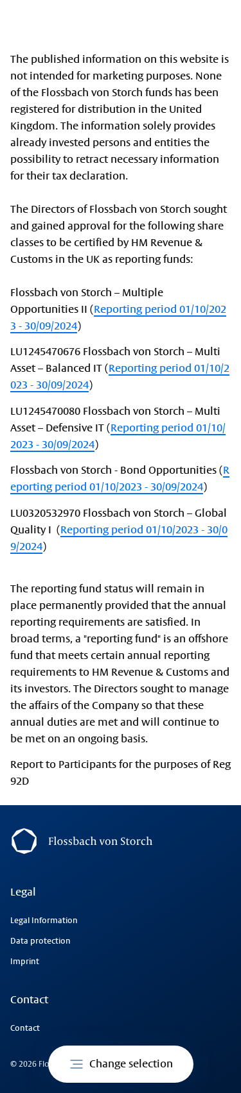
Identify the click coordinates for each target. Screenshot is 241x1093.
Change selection (121, 1064)
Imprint (24, 961)
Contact (25, 1028)
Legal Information (44, 920)
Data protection (40, 941)
